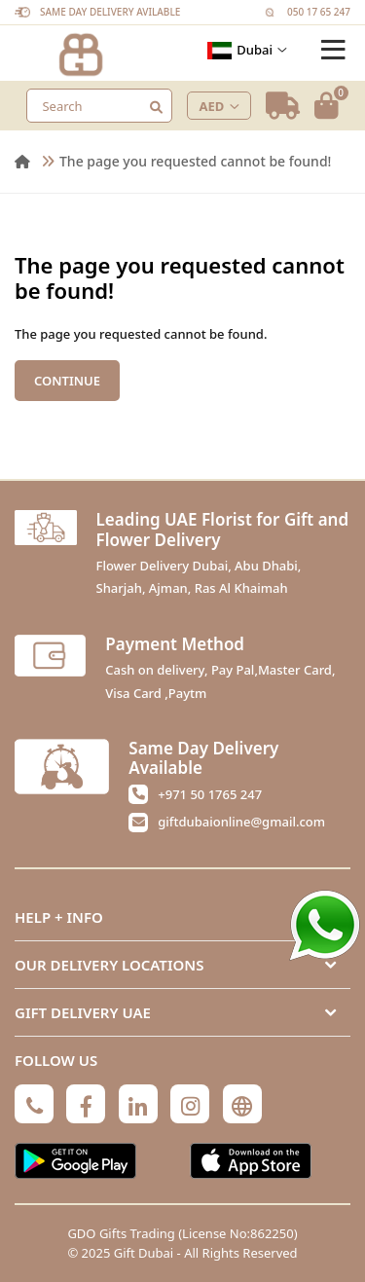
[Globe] (242, 1103)
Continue (67, 380)
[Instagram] (189, 1103)
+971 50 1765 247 (210, 794)
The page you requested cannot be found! (195, 161)
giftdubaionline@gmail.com (241, 821)
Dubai (247, 50)
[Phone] (34, 1103)
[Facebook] (85, 1103)
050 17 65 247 (318, 11)
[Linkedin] (138, 1103)
